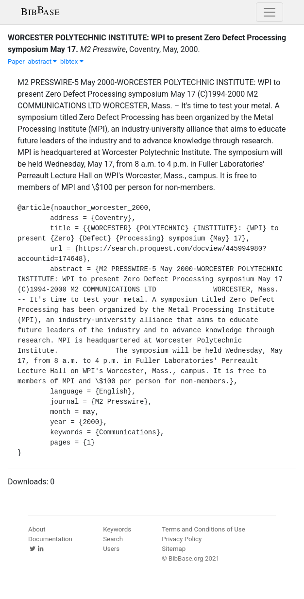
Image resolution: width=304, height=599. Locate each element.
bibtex (72, 61)
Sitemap (174, 548)
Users (111, 548)
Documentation (50, 539)
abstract (42, 61)
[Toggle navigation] (269, 12)
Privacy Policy (182, 539)
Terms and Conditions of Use (203, 529)
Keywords (117, 529)
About (37, 529)
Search (113, 539)
